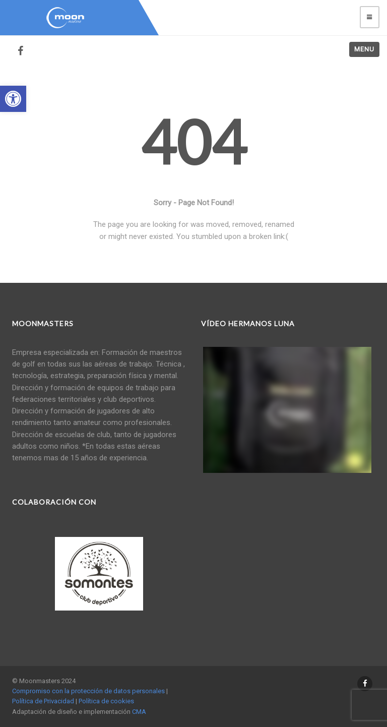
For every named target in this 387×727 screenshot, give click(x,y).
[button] (13, 99)
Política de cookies (106, 701)
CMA (139, 711)
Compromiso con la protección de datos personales (88, 691)
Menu (364, 49)
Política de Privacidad (43, 701)
